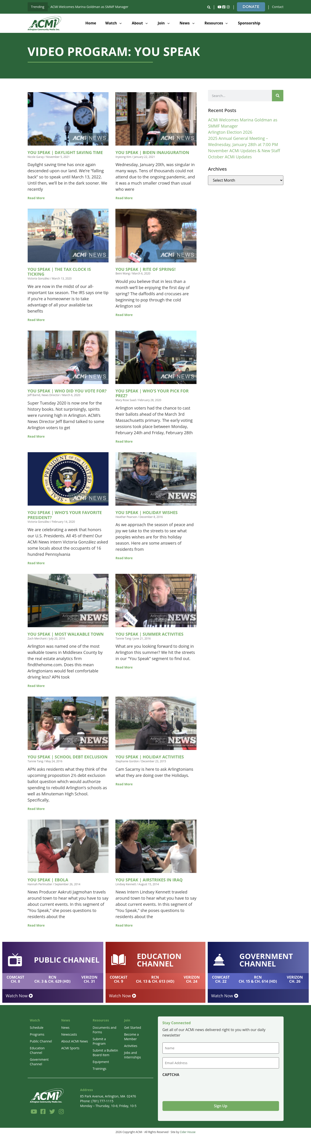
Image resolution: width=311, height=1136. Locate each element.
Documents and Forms (105, 1029)
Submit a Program (99, 1041)
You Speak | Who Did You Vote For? (67, 391)
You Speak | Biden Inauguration (152, 152)
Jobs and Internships (132, 1054)
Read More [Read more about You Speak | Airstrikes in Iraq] (124, 925)
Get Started (132, 1027)
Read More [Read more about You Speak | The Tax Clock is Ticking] (36, 320)
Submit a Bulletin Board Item (105, 1052)
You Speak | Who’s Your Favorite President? (65, 515)
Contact (277, 7)
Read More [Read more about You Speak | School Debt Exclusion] (36, 809)
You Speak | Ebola (48, 880)
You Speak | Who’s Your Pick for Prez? (152, 393)
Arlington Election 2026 (230, 132)
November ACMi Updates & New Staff (244, 150)
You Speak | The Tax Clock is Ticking (59, 271)
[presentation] (197, 1087)
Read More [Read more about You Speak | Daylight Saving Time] (36, 198)
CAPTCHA (170, 1074)
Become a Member (131, 1036)
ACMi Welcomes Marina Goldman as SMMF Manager (89, 7)
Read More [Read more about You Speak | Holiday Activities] (124, 784)
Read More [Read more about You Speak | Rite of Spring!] (124, 315)
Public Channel (41, 1041)
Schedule (36, 1027)
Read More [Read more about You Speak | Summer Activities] (124, 667)
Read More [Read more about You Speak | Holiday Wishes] (124, 558)
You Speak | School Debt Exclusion (68, 757)
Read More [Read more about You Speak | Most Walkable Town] (36, 686)
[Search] (277, 95)
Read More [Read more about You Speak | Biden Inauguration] (124, 198)
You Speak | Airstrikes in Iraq (149, 880)
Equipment (101, 1062)
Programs (37, 1034)
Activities (130, 1046)
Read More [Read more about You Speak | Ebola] (36, 925)
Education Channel (37, 1050)
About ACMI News (74, 1041)
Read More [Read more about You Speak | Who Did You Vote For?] (36, 436)
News (65, 1027)
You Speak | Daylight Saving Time (65, 152)
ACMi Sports (70, 1048)
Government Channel (39, 1061)
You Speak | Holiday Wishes (146, 512)
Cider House (188, 1131)
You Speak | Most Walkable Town (66, 634)
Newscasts (69, 1034)
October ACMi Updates (230, 156)
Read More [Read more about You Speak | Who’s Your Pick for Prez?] (124, 441)
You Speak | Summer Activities (149, 634)
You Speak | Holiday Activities (149, 757)
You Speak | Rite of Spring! (145, 269)
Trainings (99, 1068)
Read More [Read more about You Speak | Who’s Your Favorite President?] (36, 563)
